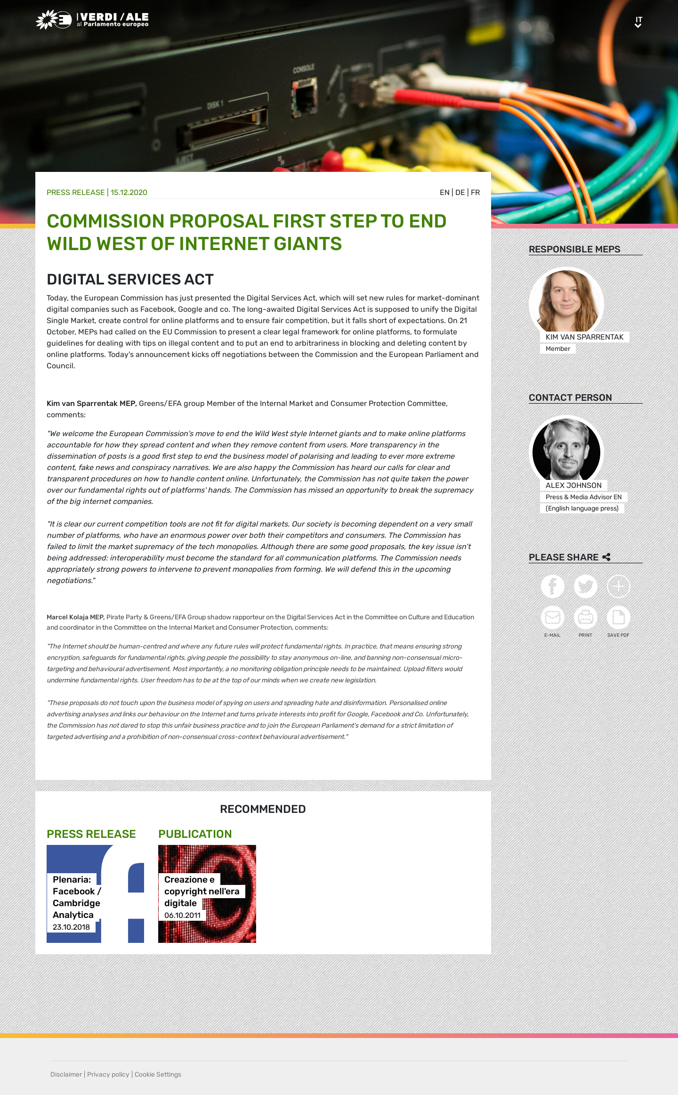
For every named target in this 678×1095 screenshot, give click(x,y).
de (460, 192)
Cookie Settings (158, 1075)
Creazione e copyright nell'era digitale (202, 892)
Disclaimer (66, 1075)
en (445, 192)
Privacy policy (108, 1075)
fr (475, 192)
